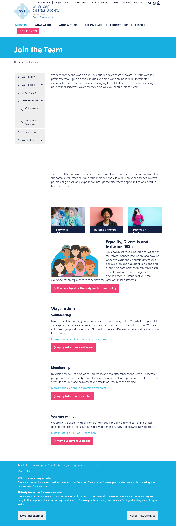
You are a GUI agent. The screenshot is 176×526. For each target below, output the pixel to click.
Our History (28, 76)
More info (24, 471)
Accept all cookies (142, 515)
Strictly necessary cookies (35, 478)
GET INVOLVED (94, 25)
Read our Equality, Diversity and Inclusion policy (86, 288)
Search (140, 25)
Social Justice (81, 2)
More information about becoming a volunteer (79, 339)
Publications (28, 140)
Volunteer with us (33, 110)
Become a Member (31, 122)
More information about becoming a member (78, 387)
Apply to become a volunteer (75, 347)
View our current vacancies (73, 440)
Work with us (68, 25)
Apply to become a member (74, 396)
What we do (43, 25)
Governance (29, 132)
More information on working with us (73, 432)
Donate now (28, 31)
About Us (21, 25)
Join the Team (30, 100)
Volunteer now (43, 2)
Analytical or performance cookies (41, 492)
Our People (28, 84)
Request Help (119, 25)
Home (17, 62)
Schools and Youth (101, 2)
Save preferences (31, 515)
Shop (116, 2)
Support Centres (62, 2)
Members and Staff (132, 2)
